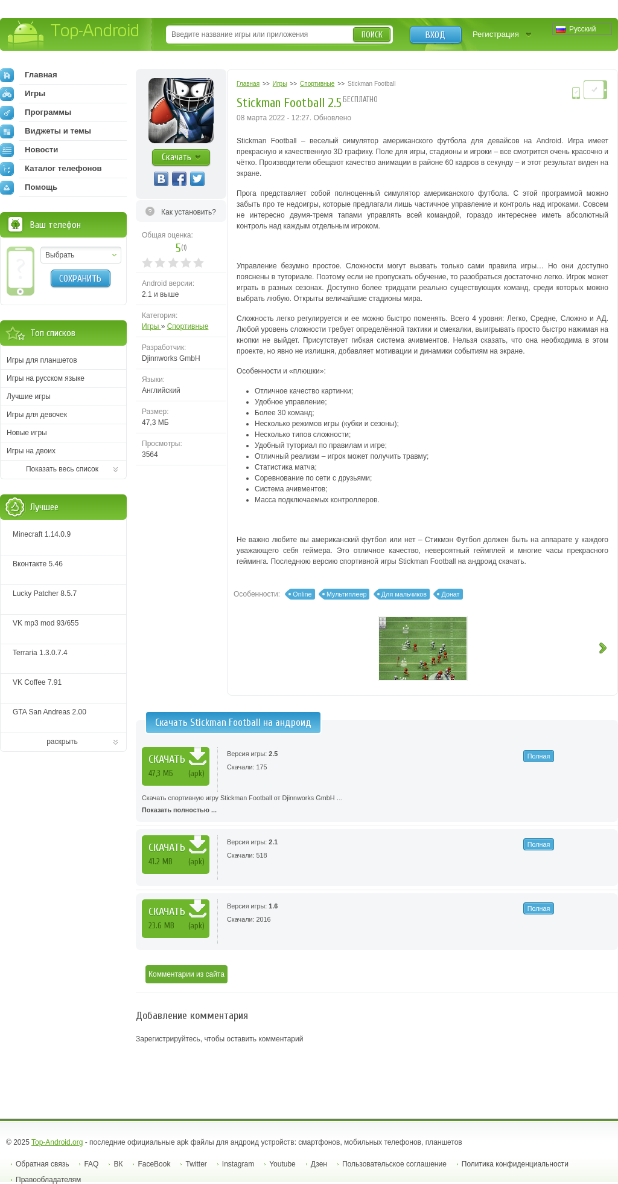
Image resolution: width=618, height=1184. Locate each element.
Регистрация (496, 34)
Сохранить (80, 278)
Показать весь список (62, 469)
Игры (151, 326)
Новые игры (27, 433)
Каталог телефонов (51, 169)
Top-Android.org (57, 1142)
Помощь (28, 187)
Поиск (372, 35)
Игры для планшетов (42, 360)
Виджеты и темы (45, 131)
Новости (29, 150)
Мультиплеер (347, 594)
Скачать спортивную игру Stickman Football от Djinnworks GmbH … (377, 805)
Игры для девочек (37, 414)
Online (302, 594)
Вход (435, 35)
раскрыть (62, 741)
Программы (35, 112)
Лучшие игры (29, 396)
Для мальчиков (404, 594)
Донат (450, 594)
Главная (28, 75)
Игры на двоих (31, 451)
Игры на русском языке (45, 378)
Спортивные (188, 326)
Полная (538, 756)
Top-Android (74, 35)
